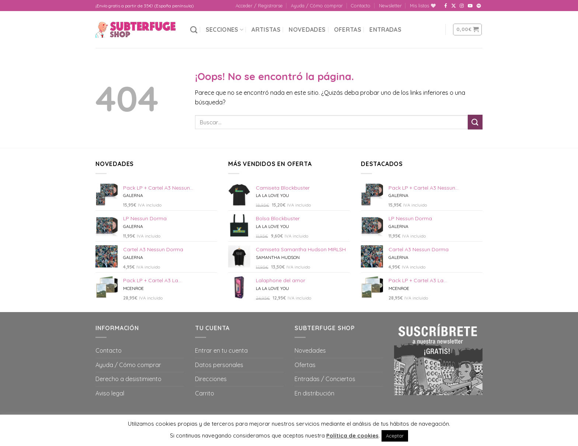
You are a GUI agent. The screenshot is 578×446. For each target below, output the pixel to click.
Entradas (385, 29)
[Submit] (475, 122)
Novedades (307, 29)
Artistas (266, 29)
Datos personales (219, 365)
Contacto (360, 5)
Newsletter (390, 5)
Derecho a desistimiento (128, 379)
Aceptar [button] (395, 436)
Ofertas (347, 29)
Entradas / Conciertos (325, 379)
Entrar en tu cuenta (221, 350)
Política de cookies (352, 435)
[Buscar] (193, 30)
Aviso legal (109, 393)
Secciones (224, 29)
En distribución (314, 393)
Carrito (204, 393)
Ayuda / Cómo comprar (317, 5)
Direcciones (211, 379)
